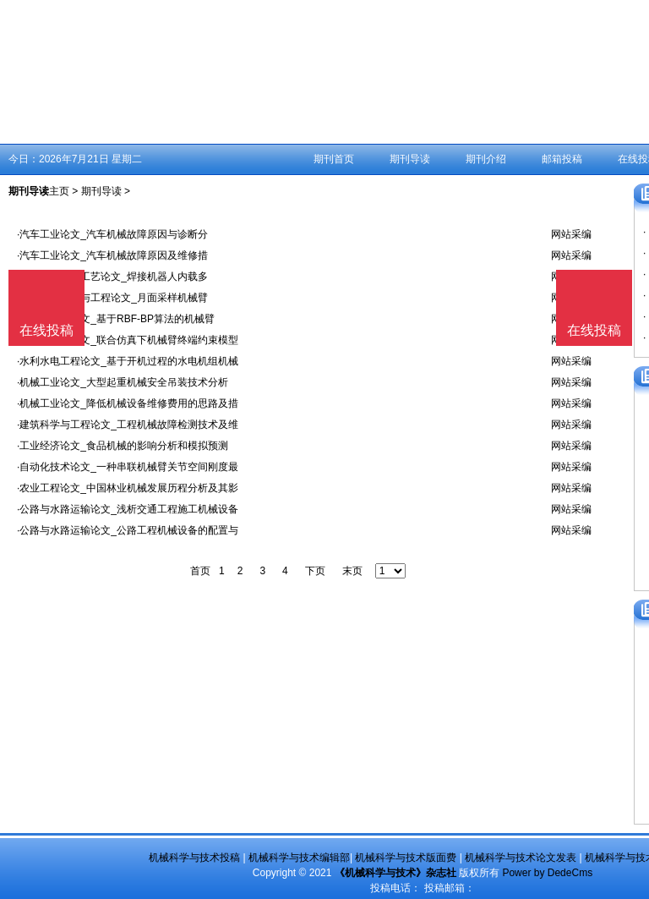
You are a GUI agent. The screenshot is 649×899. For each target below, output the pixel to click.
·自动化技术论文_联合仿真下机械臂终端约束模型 (127, 340)
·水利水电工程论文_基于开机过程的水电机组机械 (127, 361)
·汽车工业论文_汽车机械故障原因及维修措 (112, 255)
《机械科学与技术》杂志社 (395, 873)
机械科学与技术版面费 (405, 857)
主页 (59, 191)
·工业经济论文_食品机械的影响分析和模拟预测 (122, 446)
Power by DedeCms (547, 873)
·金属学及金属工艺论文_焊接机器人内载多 (112, 276)
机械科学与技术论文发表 (520, 857)
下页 (315, 571)
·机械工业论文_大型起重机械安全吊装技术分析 (122, 382)
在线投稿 (594, 330)
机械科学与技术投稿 (194, 857)
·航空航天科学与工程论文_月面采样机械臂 (112, 298)
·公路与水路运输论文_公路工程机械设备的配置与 (127, 530)
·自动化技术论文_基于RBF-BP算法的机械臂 (116, 319)
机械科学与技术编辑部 (299, 857)
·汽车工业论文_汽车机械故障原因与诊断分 (112, 234)
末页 (352, 571)
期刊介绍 (486, 159)
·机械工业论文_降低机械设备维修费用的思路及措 (127, 403)
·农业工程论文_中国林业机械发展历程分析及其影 (127, 488)
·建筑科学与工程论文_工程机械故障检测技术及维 (127, 424)
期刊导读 (410, 159)
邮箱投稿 (562, 159)
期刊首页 (334, 159)
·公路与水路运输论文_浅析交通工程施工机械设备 (127, 509)
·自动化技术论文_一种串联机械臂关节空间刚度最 (127, 467)
